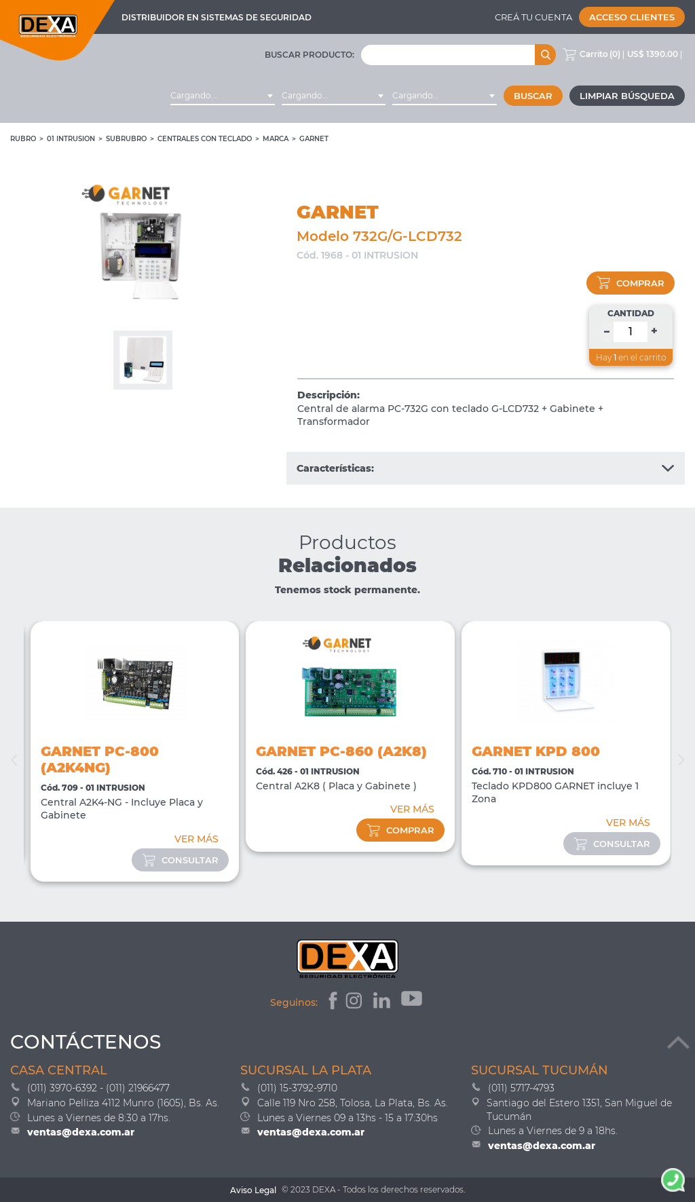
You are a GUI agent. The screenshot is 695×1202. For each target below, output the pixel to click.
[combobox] (222, 95)
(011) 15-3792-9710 (297, 1088)
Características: (486, 468)
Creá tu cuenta (533, 17)
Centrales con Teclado (204, 138)
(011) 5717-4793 (521, 1088)
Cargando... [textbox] (193, 95)
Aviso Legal (253, 1190)
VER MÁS (196, 839)
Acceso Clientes (632, 17)
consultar (180, 860)
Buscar (533, 95)
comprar (630, 283)
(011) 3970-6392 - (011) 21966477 (98, 1088)
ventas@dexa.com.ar (80, 1132)
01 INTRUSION (71, 138)
